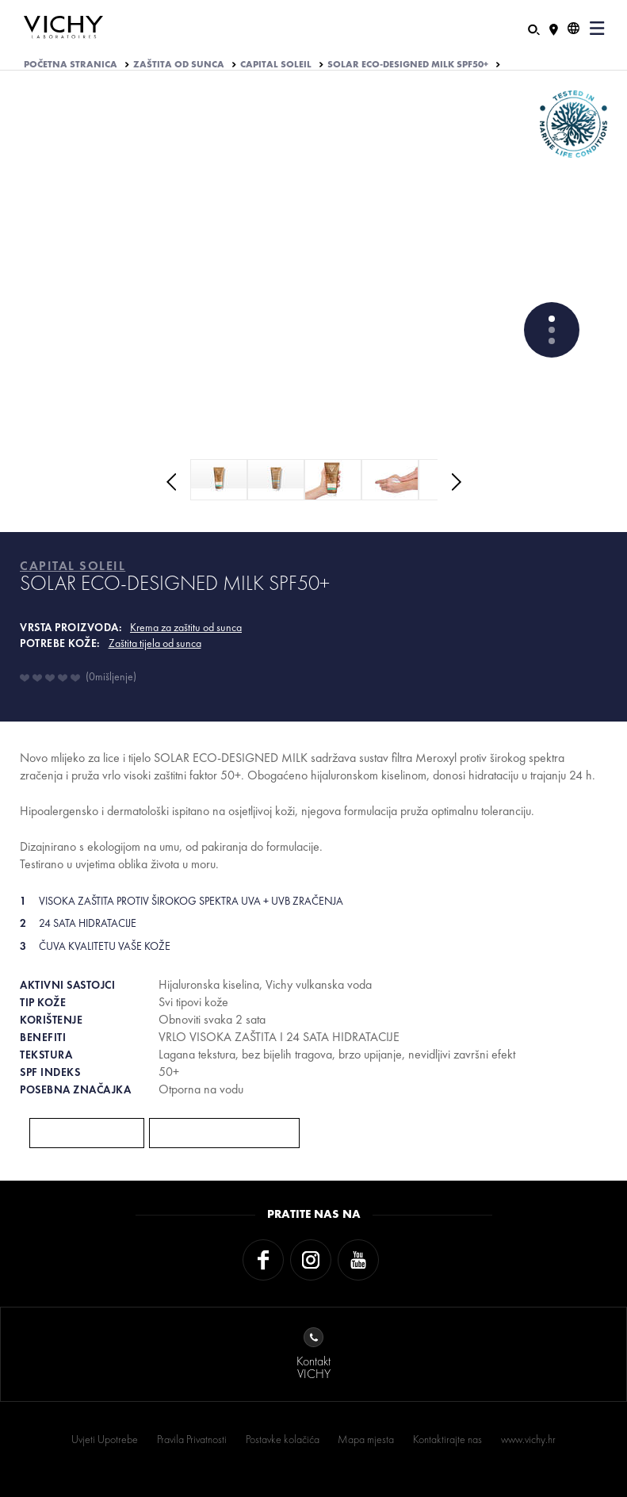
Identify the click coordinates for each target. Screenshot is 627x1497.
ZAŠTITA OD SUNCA (178, 64)
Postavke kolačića (282, 1439)
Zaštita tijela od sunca (155, 643)
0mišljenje (111, 676)
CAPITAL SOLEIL (276, 64)
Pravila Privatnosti (192, 1439)
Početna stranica (70, 64)
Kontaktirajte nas (447, 1439)
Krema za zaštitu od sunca (186, 627)
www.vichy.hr (528, 1439)
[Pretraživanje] (534, 28)
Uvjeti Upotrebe (104, 1439)
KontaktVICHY (313, 1354)
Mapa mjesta (366, 1439)
